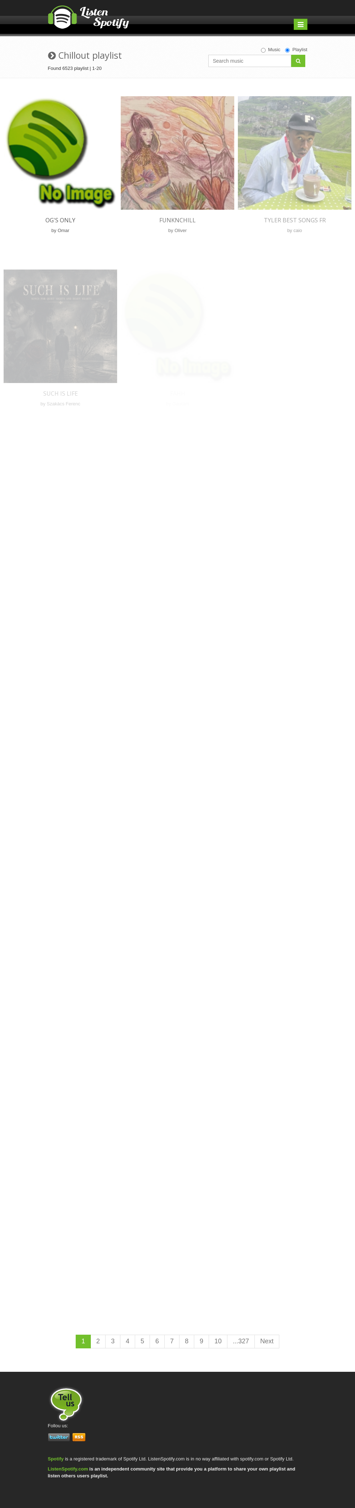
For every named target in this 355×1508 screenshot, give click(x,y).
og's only (60, 220)
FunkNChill (177, 220)
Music (270, 50)
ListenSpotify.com (68, 1469)
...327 (241, 1341)
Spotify (56, 1459)
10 (218, 1341)
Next (267, 1341)
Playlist (296, 50)
